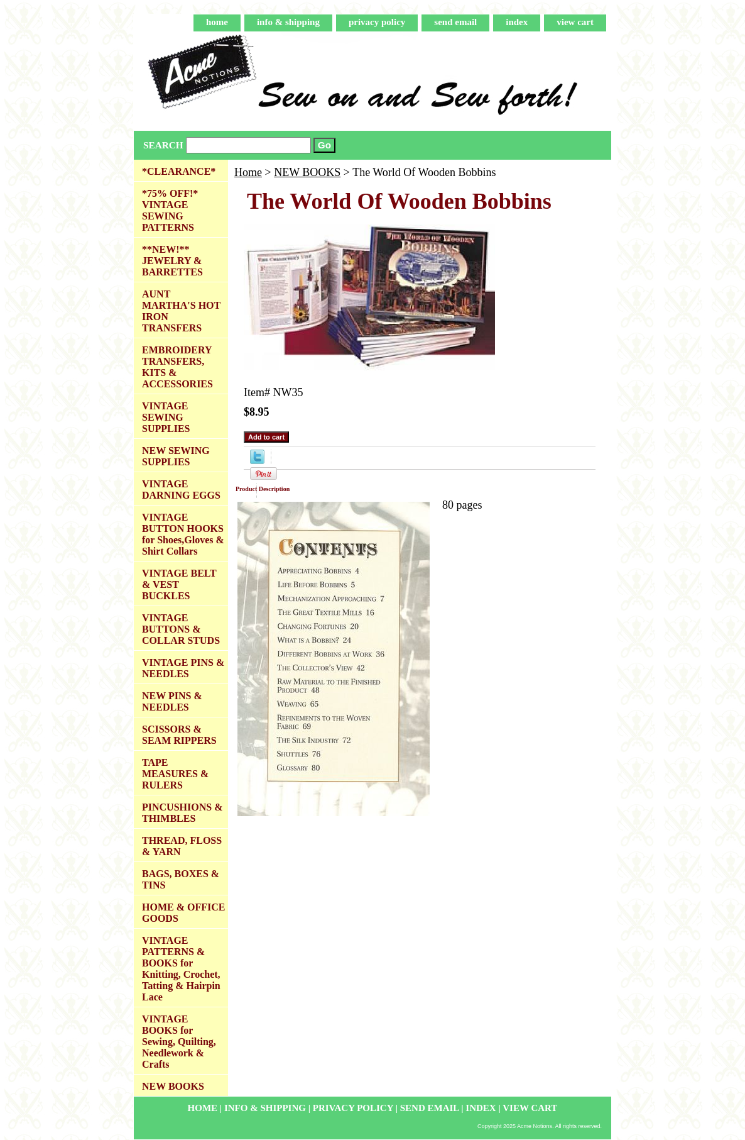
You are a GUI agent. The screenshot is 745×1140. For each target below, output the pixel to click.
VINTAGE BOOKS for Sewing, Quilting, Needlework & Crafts (179, 1042)
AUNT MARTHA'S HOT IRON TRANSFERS (181, 311)
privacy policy (377, 22)
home (217, 22)
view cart (575, 22)
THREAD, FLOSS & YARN (182, 846)
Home (248, 172)
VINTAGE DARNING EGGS (181, 490)
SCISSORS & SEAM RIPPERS (179, 735)
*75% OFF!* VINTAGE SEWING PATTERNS (170, 210)
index (517, 22)
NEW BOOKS (307, 172)
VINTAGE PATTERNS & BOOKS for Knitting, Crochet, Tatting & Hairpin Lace (181, 968)
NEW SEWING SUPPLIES (176, 456)
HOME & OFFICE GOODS (183, 913)
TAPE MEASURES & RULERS (175, 773)
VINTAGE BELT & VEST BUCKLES (179, 584)
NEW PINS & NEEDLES (172, 701)
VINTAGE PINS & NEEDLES (183, 668)
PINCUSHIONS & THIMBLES (182, 813)
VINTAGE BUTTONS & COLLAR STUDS (181, 629)
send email (455, 22)
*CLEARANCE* (178, 171)
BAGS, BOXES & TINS (180, 879)
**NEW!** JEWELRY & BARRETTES (172, 260)
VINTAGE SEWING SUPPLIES (166, 417)
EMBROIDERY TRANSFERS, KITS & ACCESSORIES (177, 367)
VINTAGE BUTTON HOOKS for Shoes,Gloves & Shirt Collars (183, 534)
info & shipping (288, 22)
